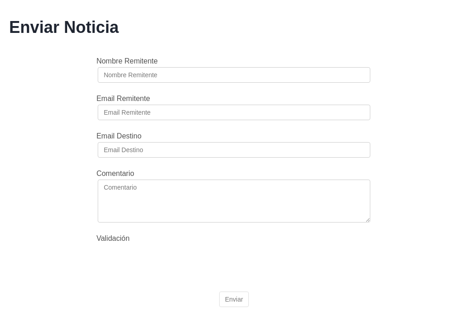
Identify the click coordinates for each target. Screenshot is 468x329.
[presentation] (167, 262)
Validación (113, 238)
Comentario (115, 173)
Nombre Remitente (127, 61)
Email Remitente (123, 98)
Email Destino (119, 136)
